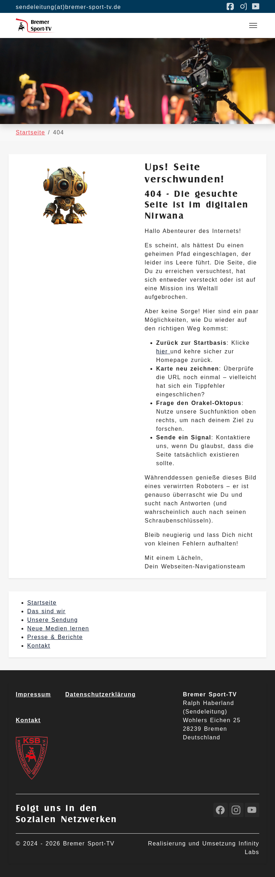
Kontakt (38, 646)
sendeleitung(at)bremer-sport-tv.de (68, 7)
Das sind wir (46, 611)
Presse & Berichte (55, 637)
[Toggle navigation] (253, 25)
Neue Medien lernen (58, 628)
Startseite (42, 603)
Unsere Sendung (52, 620)
